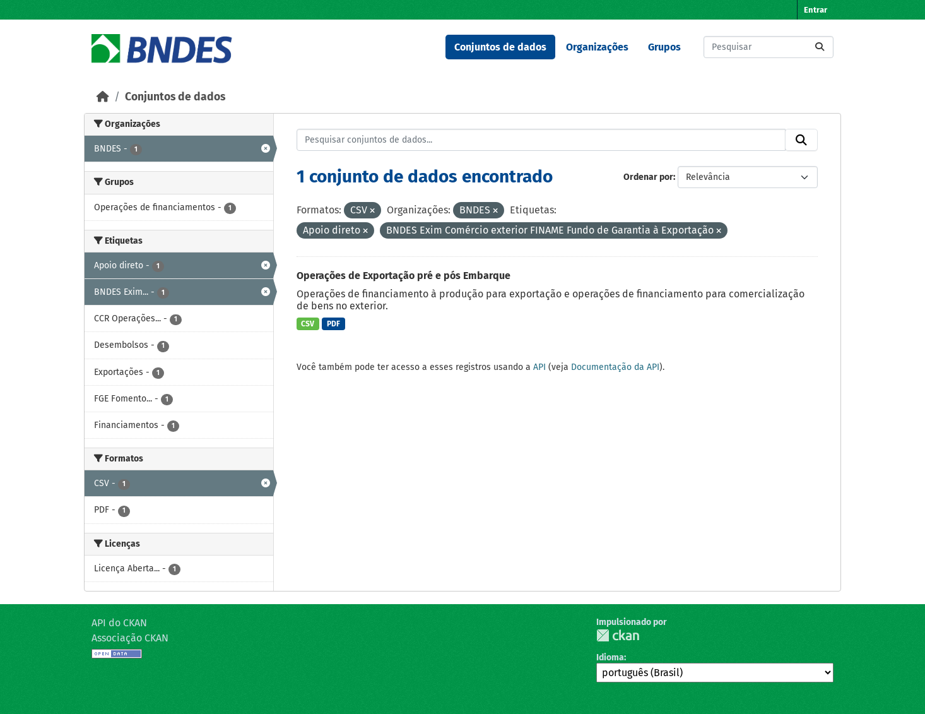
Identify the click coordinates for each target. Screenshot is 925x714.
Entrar (815, 10)
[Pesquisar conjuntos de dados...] (769, 47)
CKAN (617, 635)
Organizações (597, 47)
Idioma (610, 657)
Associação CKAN (129, 638)
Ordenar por (648, 177)
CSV (307, 323)
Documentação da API (615, 367)
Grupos (664, 47)
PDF (333, 323)
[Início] (103, 97)
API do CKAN (119, 623)
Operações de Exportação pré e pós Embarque (403, 276)
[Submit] (819, 47)
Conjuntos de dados (500, 47)
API (539, 367)
